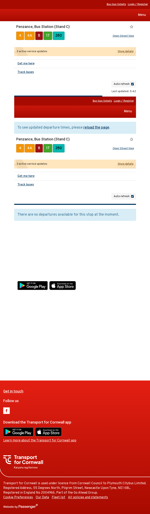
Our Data (56, 356)
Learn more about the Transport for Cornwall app (54, 294)
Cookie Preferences (32, 356)
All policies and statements (102, 356)
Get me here (26, 64)
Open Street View (123, 36)
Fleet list (72, 356)
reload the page (96, 127)
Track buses (25, 72)
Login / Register (138, 4)
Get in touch (27, 245)
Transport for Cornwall (4, 15)
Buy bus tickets (116, 4)
